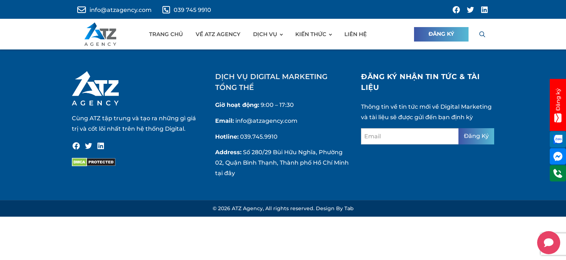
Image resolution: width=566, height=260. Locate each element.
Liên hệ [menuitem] (355, 34)
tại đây (225, 173)
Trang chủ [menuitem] (166, 34)
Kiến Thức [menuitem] (310, 34)
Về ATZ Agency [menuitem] (218, 34)
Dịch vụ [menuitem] (265, 34)
